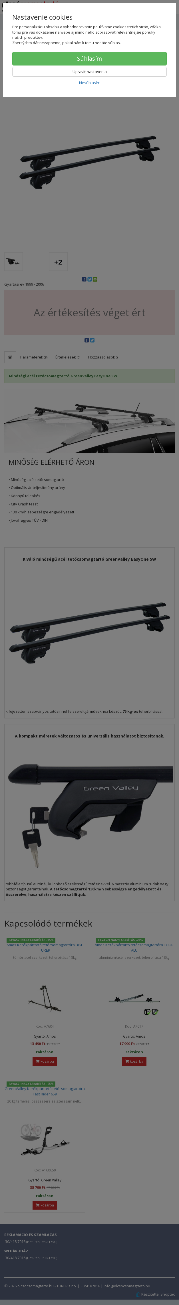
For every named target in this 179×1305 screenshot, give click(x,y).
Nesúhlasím (89, 82)
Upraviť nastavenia (90, 71)
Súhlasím (89, 58)
